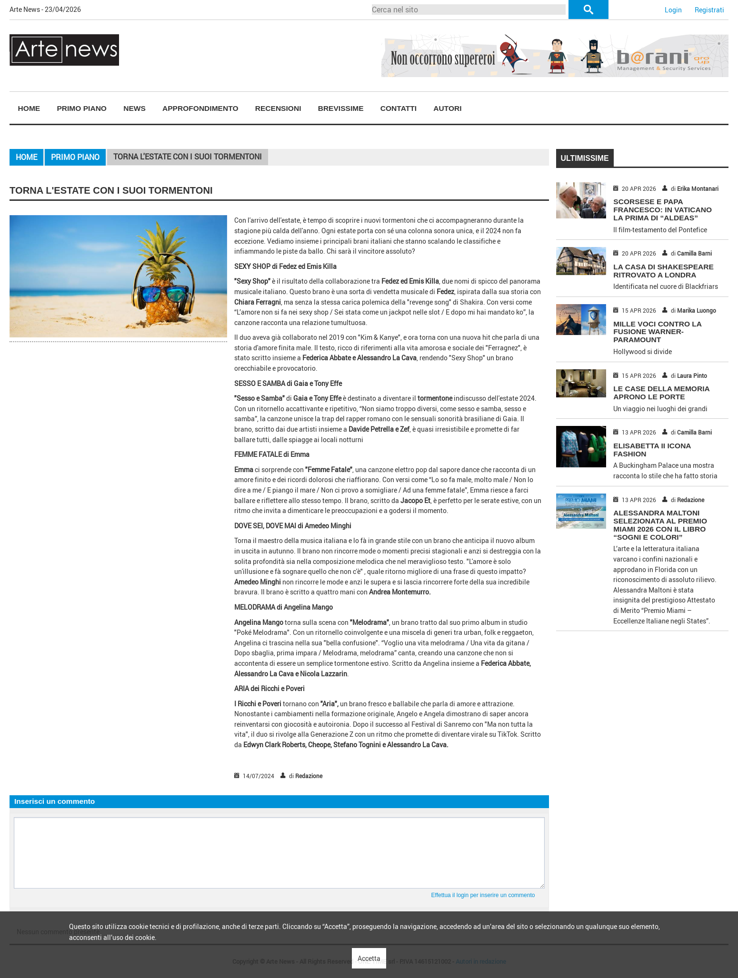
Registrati (709, 9)
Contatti (398, 108)
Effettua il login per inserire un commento (483, 895)
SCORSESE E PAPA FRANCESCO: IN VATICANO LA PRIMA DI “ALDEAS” (662, 210)
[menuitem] (29, 108)
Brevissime (341, 108)
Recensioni (278, 108)
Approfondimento (200, 108)
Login (673, 9)
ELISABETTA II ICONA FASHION (652, 450)
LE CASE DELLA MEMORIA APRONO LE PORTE (661, 393)
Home (29, 108)
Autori (447, 108)
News (134, 108)
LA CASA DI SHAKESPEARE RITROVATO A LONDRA (663, 271)
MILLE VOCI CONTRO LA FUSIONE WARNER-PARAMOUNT (657, 332)
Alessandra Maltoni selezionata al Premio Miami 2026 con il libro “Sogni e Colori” (660, 525)
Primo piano (82, 108)
